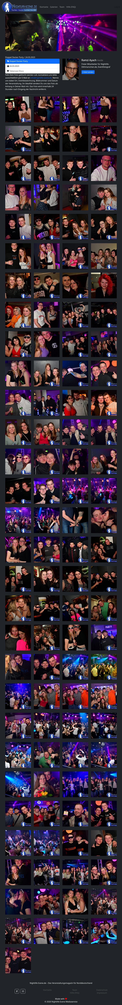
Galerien (54, 7)
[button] (17, 991)
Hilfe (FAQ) (71, 7)
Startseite (44, 7)
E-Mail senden (88, 72)
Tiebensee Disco (15, 71)
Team (62, 7)
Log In (117, 7)
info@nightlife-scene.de (41, 77)
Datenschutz (102, 990)
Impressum (102, 993)
